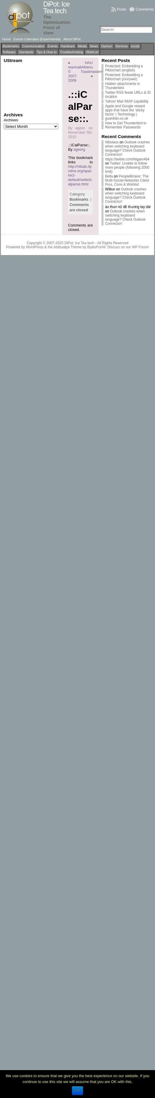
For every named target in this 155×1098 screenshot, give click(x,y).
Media (82, 46)
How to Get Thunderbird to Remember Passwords (125, 125)
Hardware (68, 46)
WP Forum (140, 247)
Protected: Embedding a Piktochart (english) (124, 68)
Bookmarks (11, 46)
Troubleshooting (71, 52)
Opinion (106, 46)
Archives (11, 120)
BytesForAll (96, 247)
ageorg (79, 149)
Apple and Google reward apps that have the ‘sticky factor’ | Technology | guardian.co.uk (125, 112)
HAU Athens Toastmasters (92, 67)
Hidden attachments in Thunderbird (122, 86)
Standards (26, 52)
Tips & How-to (47, 52)
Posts (121, 9)
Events (53, 46)
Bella (109, 176)
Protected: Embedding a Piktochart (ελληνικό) (124, 77)
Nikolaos (111, 142)
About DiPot (71, 39)
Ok (77, 1090)
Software (9, 52)
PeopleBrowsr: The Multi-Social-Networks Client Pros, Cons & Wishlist (127, 180)
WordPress (35, 247)
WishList (92, 52)
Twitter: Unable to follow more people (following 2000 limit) (127, 167)
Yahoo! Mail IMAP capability (126, 101)
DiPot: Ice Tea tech (56, 7)
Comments (145, 9)
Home (6, 39)
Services (122, 46)
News (94, 46)
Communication (33, 46)
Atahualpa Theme (68, 247)
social (135, 46)
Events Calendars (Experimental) (37, 39)
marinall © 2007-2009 (74, 74)
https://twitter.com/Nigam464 (127, 159)
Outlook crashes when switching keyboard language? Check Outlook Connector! (127, 148)
